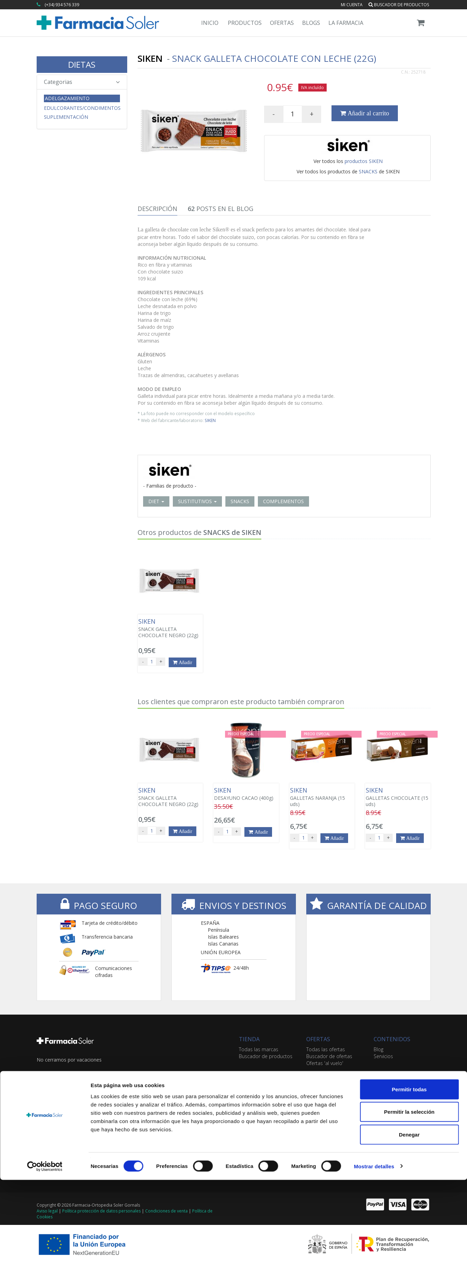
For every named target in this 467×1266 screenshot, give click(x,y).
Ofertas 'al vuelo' (324, 1063)
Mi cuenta (352, 5)
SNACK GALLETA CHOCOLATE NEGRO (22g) (170, 628)
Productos (245, 23)
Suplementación (66, 117)
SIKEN (210, 420)
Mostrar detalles (374, 1252)
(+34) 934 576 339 (62, 5)
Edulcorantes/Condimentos (82, 108)
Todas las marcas (258, 1049)
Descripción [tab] (157, 208)
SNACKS (368, 171)
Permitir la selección (409, 1198)
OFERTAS (318, 1039)
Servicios (383, 1056)
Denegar (409, 1221)
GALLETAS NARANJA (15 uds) (322, 797)
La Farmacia (345, 23)
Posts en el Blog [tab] (220, 208)
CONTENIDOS (392, 1039)
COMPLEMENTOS (283, 501)
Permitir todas (409, 1175)
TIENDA (249, 1039)
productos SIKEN (364, 161)
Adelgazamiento (67, 98)
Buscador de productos (398, 5)
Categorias (82, 82)
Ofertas (282, 23)
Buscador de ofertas (329, 1056)
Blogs (311, 23)
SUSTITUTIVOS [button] (197, 501)
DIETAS (81, 64)
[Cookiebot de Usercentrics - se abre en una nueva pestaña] (45, 1252)
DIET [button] (156, 501)
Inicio (209, 23)
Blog (378, 1049)
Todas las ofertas (325, 1049)
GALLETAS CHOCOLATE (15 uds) (398, 797)
